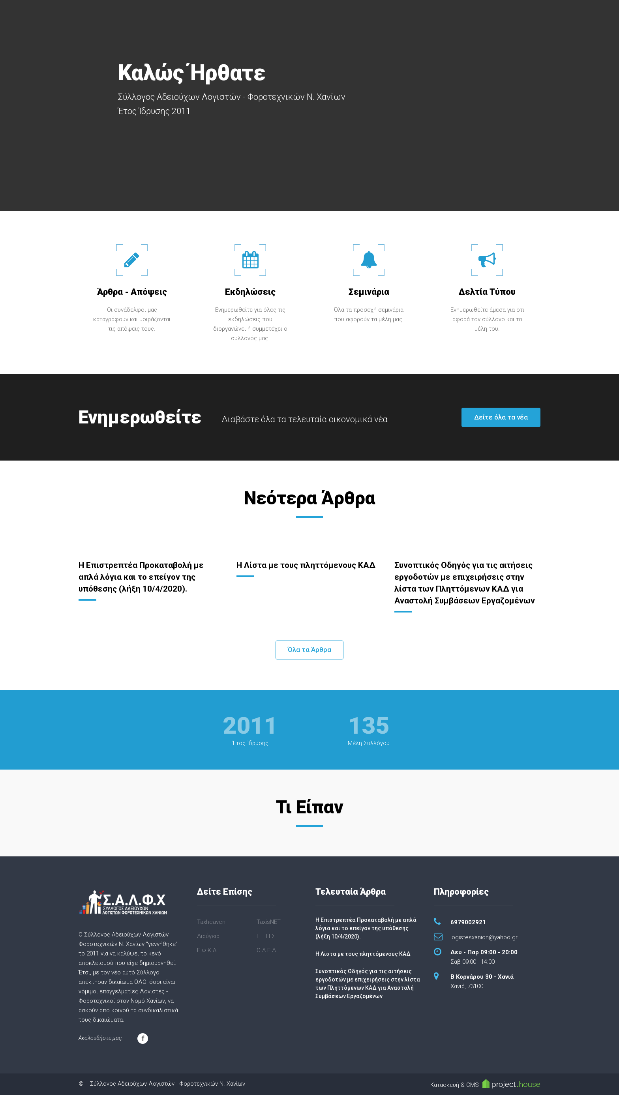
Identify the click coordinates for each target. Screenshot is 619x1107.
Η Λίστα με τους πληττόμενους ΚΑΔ (363, 966)
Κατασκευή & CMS (485, 1095)
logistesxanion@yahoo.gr (484, 949)
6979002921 (468, 934)
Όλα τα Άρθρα (309, 661)
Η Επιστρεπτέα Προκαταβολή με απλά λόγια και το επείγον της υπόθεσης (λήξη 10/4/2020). (144, 577)
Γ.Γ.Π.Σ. (267, 948)
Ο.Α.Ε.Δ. (267, 962)
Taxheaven (211, 933)
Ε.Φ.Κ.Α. (207, 962)
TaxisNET (269, 933)
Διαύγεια (208, 948)
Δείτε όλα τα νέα (501, 417)
